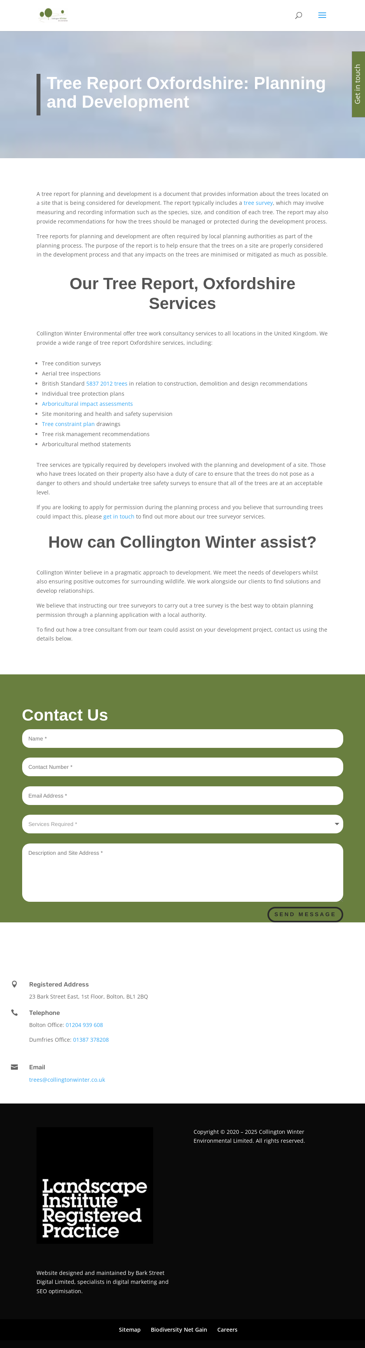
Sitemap (130, 1329)
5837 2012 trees (106, 383)
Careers (227, 1329)
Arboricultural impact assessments (87, 403)
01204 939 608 (84, 1024)
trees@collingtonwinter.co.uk (67, 1079)
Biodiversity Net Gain (179, 1329)
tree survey (257, 202)
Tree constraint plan (68, 424)
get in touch (118, 516)
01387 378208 (91, 1039)
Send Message (305, 914)
